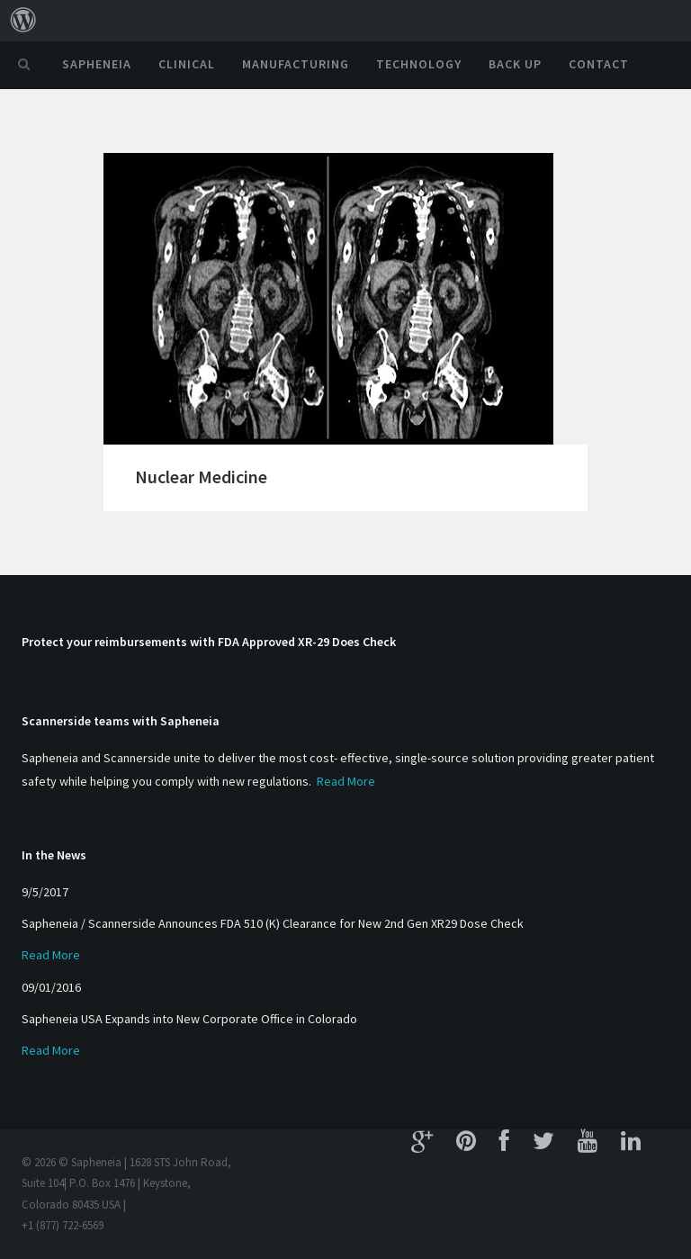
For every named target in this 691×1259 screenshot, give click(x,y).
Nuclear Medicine (201, 476)
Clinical (186, 64)
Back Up (515, 64)
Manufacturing (295, 64)
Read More (346, 781)
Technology (419, 64)
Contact (599, 64)
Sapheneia (96, 64)
